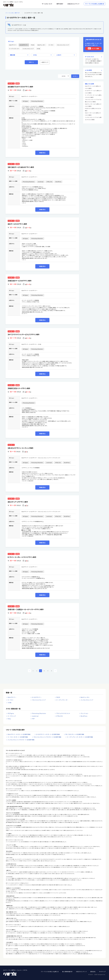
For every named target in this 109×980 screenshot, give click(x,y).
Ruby (9, 719)
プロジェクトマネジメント (63, 713)
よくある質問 (88, 70)
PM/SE (32, 45)
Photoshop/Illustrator (39, 713)
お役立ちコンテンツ (73, 4)
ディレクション (84, 713)
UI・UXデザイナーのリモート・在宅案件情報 (48, 734)
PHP (33, 719)
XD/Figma (11, 713)
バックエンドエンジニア (28, 48)
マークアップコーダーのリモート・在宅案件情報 (80, 737)
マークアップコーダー (14, 48)
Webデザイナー (13, 45)
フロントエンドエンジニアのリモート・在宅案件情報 (47, 737)
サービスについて (47, 4)
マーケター (51, 45)
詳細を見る (42, 153)
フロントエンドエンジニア (63, 45)
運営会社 (92, 971)
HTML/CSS (59, 716)
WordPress (84, 716)
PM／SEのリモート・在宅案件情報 (74, 734)
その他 (38, 48)
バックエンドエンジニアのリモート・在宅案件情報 (21, 740)
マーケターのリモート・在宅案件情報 (18, 737)
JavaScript (35, 716)
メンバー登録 (93, 48)
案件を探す (60, 4)
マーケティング (12, 716)
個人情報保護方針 (67, 971)
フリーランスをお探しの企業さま (94, 4)
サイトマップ (102, 971)
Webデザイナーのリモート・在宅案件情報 (19, 734)
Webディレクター (42, 45)
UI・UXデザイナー (24, 45)
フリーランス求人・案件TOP (12, 13)
